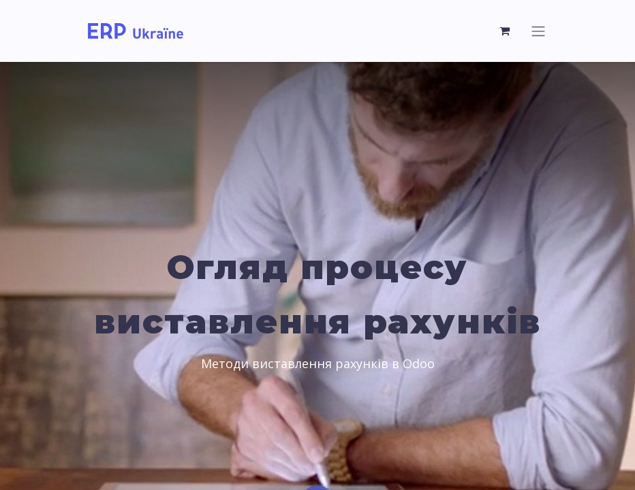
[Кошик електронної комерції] (504, 30)
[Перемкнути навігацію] (538, 31)
